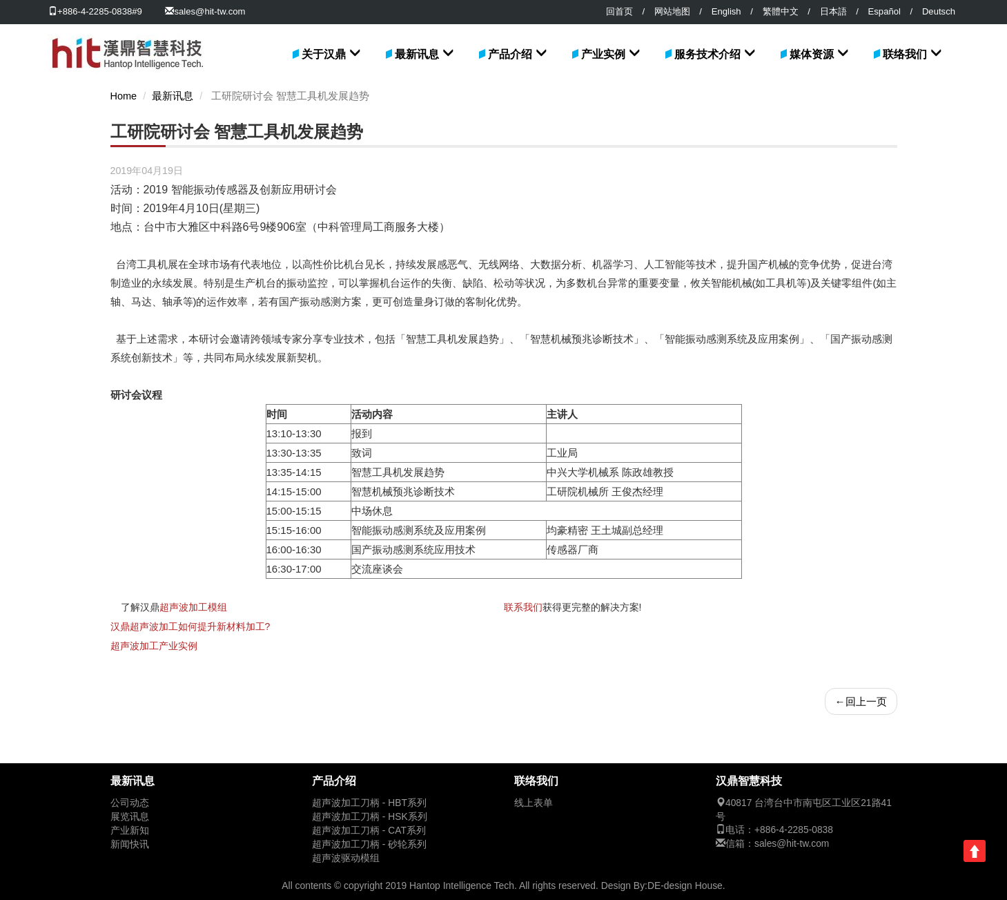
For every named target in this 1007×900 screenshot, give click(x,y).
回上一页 (861, 701)
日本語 (833, 11)
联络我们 (905, 54)
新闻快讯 (129, 844)
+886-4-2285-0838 (793, 830)
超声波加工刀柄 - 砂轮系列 (369, 844)
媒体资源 (812, 54)
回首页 (619, 11)
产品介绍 (510, 54)
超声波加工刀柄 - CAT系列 (369, 830)
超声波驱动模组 (346, 858)
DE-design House (685, 885)
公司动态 (129, 803)
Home (123, 96)
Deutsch (938, 11)
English (726, 11)
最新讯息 (417, 54)
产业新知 (129, 830)
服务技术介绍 (707, 54)
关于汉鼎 (324, 54)
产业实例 (603, 54)
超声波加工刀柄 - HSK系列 (369, 817)
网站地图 (672, 11)
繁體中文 (781, 11)
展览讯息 (129, 817)
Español (884, 11)
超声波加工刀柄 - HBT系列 (369, 803)
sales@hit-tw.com (209, 11)
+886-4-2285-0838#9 (95, 11)
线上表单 (533, 803)
